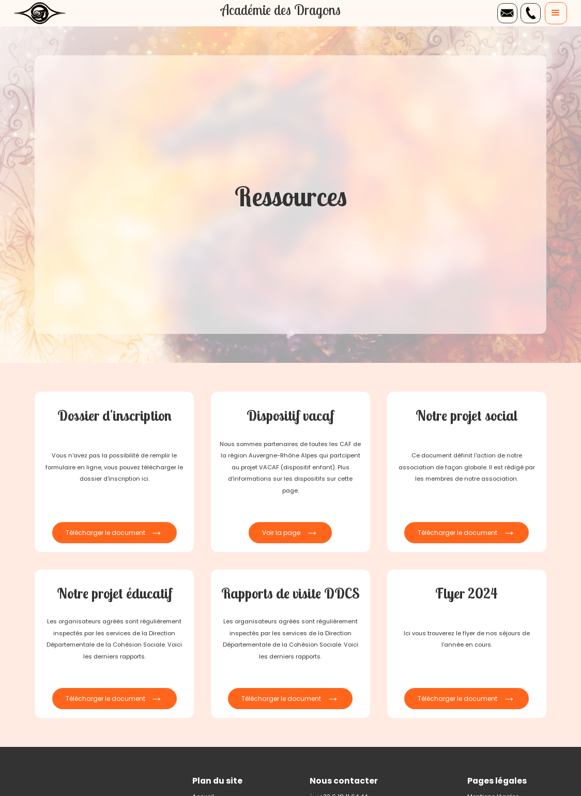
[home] (40, 13)
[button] (556, 13)
